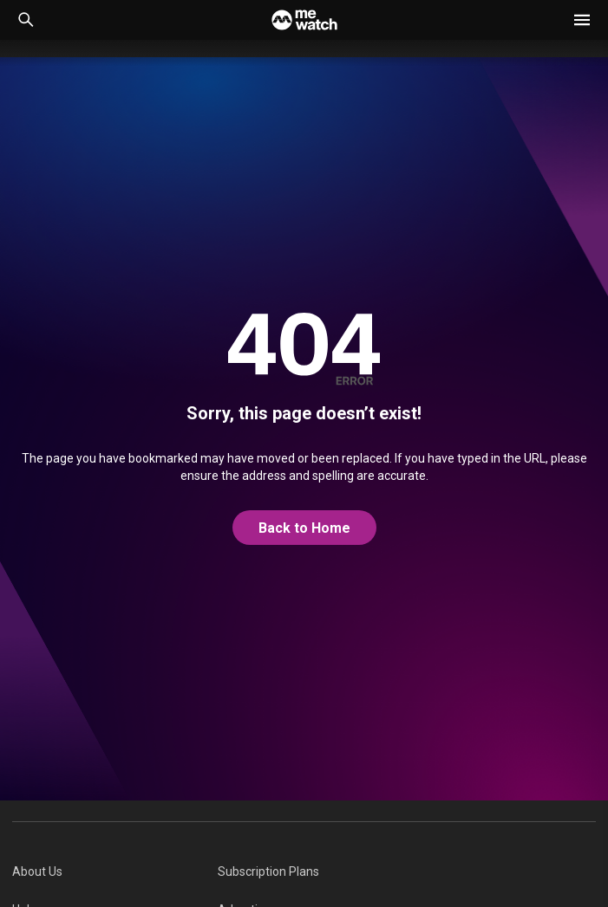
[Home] (304, 20)
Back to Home (304, 528)
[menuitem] (115, 871)
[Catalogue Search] (26, 20)
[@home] (304, 528)
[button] (582, 20)
